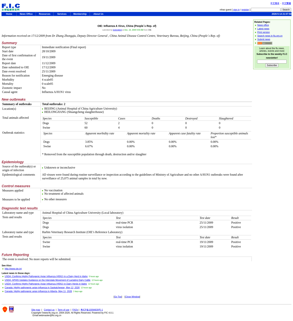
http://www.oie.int (13, 268)
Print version (263, 32)
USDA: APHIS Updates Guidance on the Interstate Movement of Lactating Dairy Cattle (47, 280)
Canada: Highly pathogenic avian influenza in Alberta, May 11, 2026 (38, 291)
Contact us (49, 309)
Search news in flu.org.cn (270, 36)
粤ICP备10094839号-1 (92, 309)
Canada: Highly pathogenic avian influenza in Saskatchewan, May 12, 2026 (42, 287)
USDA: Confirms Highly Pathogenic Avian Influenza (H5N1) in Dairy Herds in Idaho (46, 284)
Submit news (263, 39)
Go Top (117, 296)
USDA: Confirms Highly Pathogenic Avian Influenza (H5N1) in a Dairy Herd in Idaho (46, 276)
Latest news (263, 28)
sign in (236, 9)
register (245, 9)
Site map (35, 309)
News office (263, 25)
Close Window (132, 296)
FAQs (75, 309)
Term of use (63, 309)
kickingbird (117, 30)
